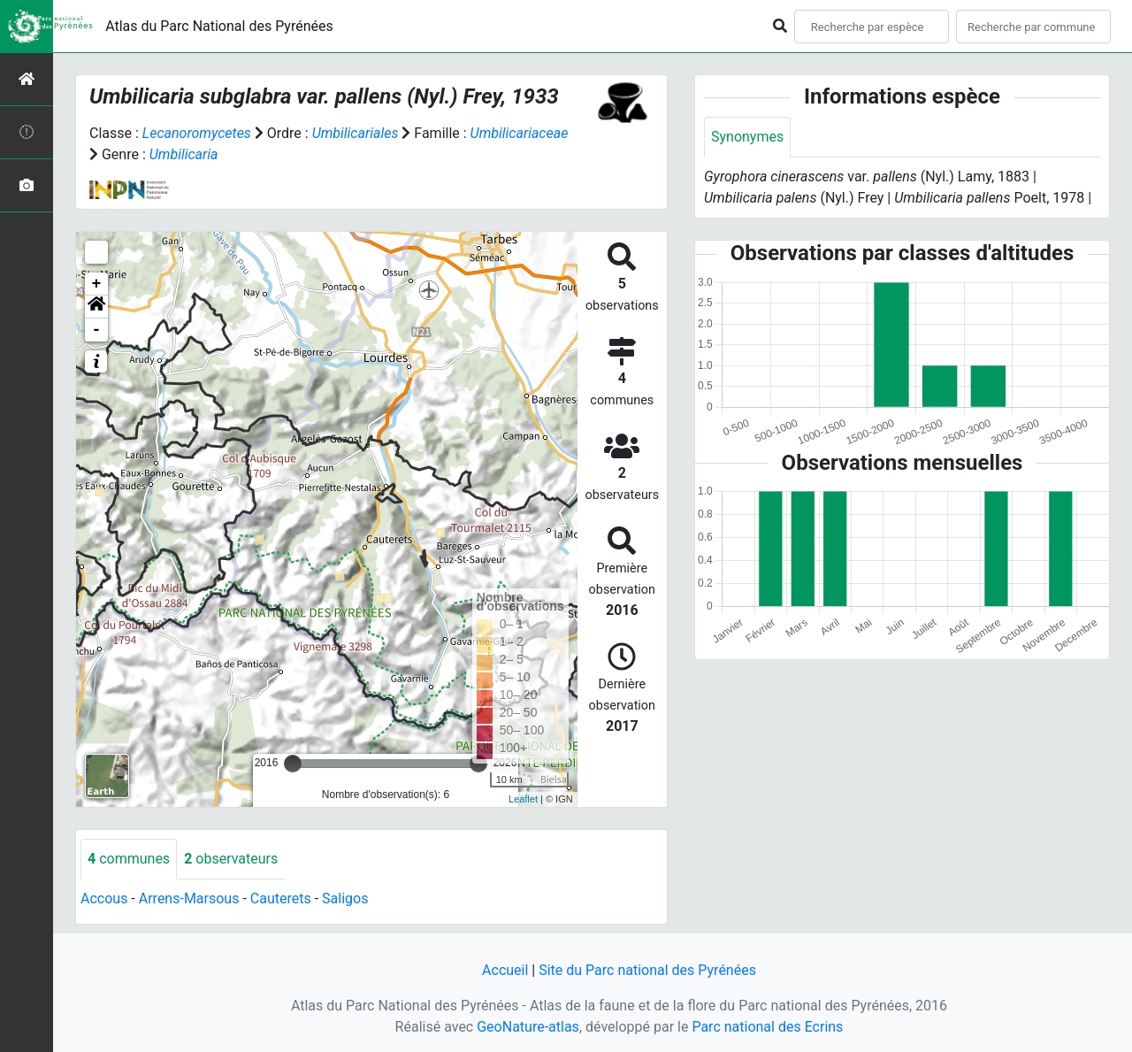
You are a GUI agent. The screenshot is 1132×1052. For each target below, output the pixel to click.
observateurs (231, 858)
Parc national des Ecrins (767, 1026)
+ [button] (97, 284)
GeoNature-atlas (528, 1026)
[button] (96, 307)
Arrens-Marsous (189, 898)
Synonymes (747, 136)
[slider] (293, 763)
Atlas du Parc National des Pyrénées (219, 26)
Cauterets (280, 898)
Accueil (505, 970)
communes (129, 858)
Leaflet (523, 799)
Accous (103, 898)
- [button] (97, 330)
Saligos (345, 898)
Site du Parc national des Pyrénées (647, 970)
